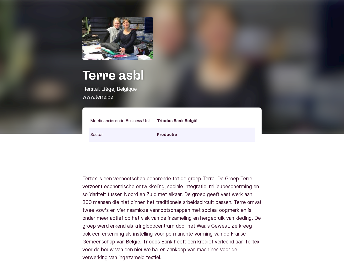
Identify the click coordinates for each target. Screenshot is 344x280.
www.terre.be (97, 97)
